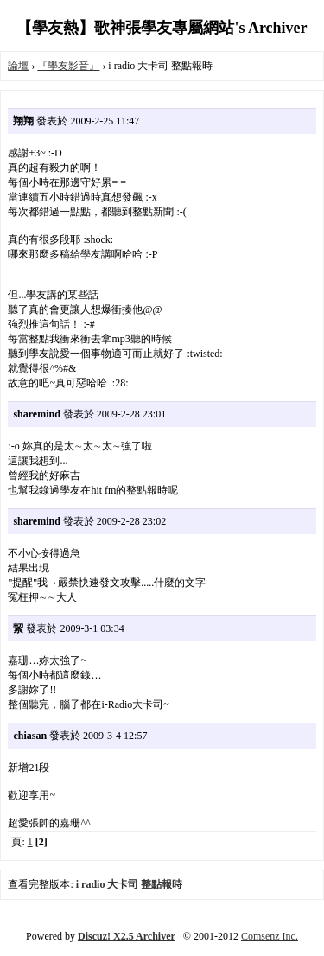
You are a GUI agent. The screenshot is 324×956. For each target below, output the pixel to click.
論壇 (18, 66)
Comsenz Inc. (269, 936)
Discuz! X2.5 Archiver (126, 936)
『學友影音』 (68, 66)
